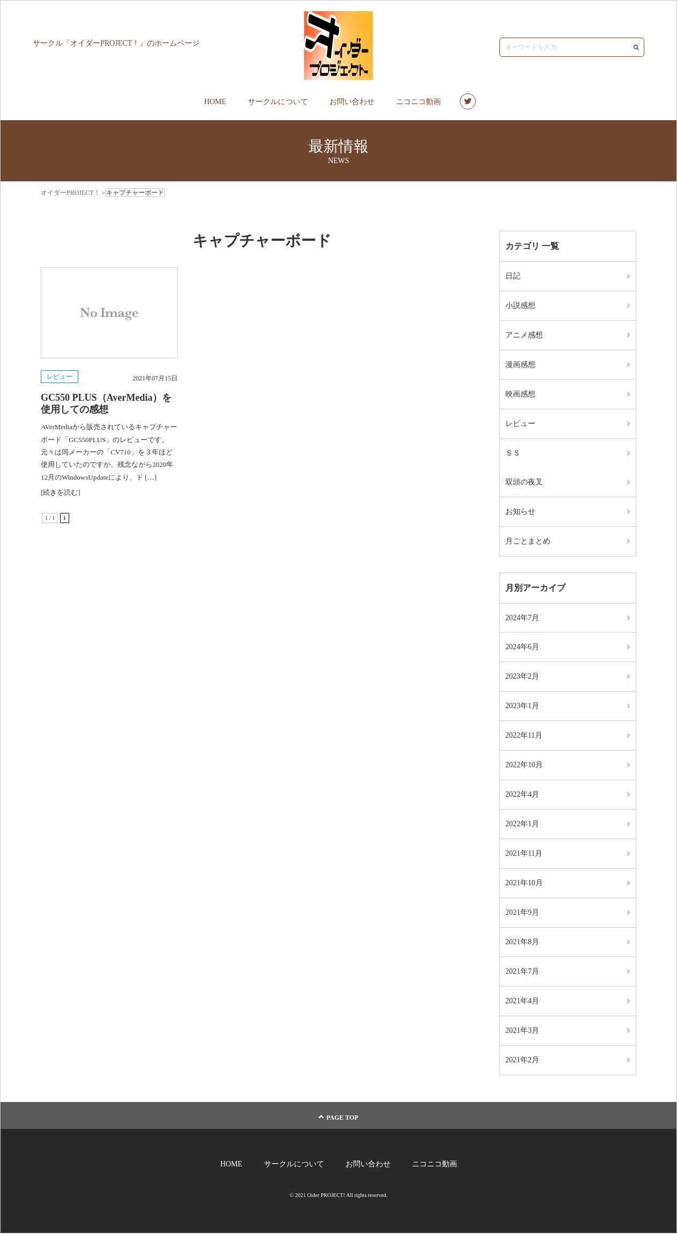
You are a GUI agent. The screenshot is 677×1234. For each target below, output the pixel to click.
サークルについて (278, 102)
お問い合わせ (351, 102)
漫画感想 (520, 365)
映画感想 (520, 394)
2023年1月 (522, 706)
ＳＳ (512, 453)
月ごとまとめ (527, 541)
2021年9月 (522, 913)
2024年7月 (522, 618)
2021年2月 (522, 1060)
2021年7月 (522, 972)
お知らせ (520, 512)
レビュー (59, 376)
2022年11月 (523, 736)
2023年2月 (522, 677)
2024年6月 (522, 647)
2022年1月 (522, 824)
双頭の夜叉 (524, 482)
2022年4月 (522, 795)
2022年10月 (524, 765)
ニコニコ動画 (418, 102)
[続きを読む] (60, 492)
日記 (512, 276)
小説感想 (520, 306)
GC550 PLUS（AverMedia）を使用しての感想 (106, 403)
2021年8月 (522, 942)
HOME (215, 102)
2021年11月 (523, 854)
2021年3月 (522, 1031)
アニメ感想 (524, 335)
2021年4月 (522, 1001)
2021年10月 (524, 883)
